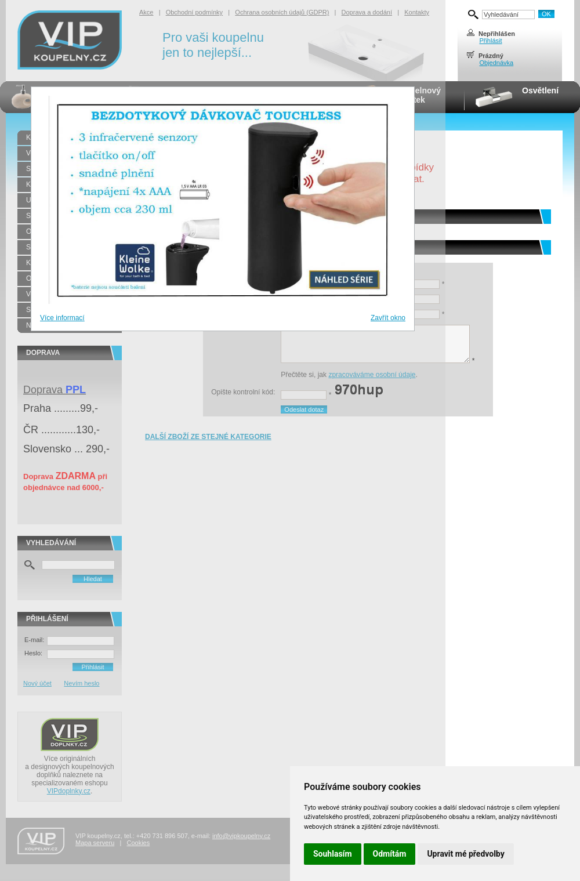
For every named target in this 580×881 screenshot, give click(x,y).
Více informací (62, 318)
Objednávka (496, 62)
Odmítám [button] (390, 853)
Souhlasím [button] (332, 853)
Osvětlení (540, 90)
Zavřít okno (388, 318)
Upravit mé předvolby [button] (465, 853)
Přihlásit (490, 40)
